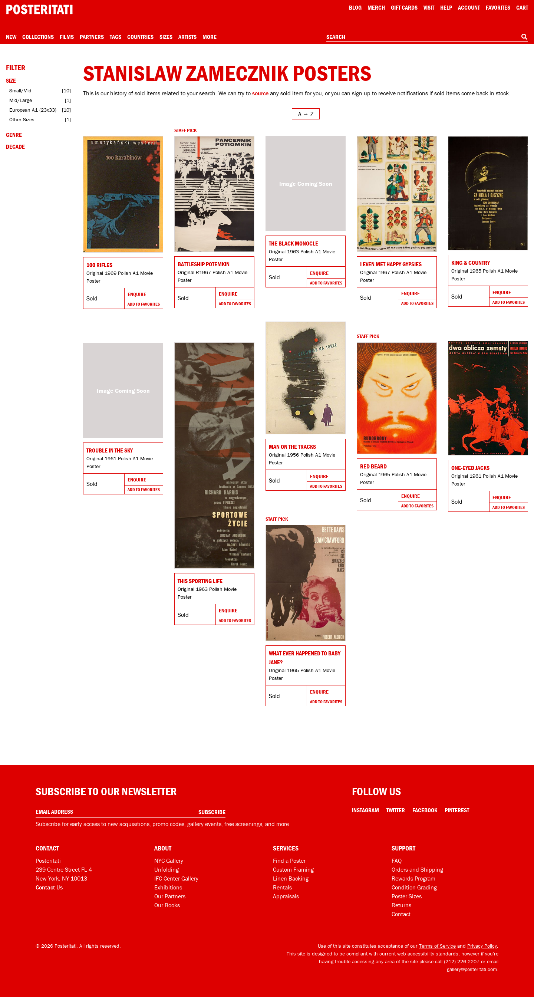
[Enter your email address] (130, 812)
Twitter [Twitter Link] (395, 810)
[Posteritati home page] (39, 9)
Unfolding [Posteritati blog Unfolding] (166, 869)
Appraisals (286, 896)
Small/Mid (20, 90)
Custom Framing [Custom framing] (293, 869)
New (11, 36)
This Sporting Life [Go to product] (200, 581)
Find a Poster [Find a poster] (289, 860)
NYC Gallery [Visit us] (168, 860)
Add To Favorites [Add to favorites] (144, 304)
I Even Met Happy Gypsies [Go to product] (391, 264)
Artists (187, 36)
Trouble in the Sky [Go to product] (109, 450)
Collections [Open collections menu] (38, 36)
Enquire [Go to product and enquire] (137, 294)
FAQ (397, 860)
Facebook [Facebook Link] (424, 810)
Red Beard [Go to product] (373, 466)
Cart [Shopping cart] (522, 7)
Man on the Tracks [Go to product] (292, 446)
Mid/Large (20, 100)
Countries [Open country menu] (140, 36)
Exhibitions (168, 887)
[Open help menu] (446, 7)
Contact (401, 914)
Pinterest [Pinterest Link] (457, 810)
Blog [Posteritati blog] (355, 7)
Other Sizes (21, 119)
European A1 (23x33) (32, 109)
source (260, 93)
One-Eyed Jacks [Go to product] (470, 467)
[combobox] (427, 37)
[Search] (524, 36)
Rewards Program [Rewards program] (413, 878)
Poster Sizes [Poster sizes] (407, 896)
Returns (401, 905)
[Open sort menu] (306, 113)
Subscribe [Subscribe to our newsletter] (211, 812)
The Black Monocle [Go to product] (293, 243)
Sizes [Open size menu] (165, 36)
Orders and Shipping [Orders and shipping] (417, 869)
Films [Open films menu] (67, 36)
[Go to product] (123, 194)
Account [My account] (469, 7)
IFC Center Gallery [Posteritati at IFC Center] (176, 878)
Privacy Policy (482, 945)
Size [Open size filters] (11, 80)
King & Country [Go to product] (470, 262)
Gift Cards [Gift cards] (404, 7)
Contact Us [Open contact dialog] (49, 887)
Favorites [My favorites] (498, 7)
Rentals (282, 887)
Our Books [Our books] (167, 905)
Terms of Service (437, 945)
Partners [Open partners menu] (92, 36)
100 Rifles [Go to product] (99, 265)
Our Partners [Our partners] (169, 896)
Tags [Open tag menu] (115, 36)
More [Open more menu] (209, 36)
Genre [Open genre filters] (14, 134)
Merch (376, 7)
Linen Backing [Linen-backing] (291, 878)
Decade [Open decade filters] (15, 146)
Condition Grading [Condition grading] (414, 887)
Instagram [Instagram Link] (365, 810)
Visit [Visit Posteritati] (428, 7)
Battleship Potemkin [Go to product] (204, 264)
